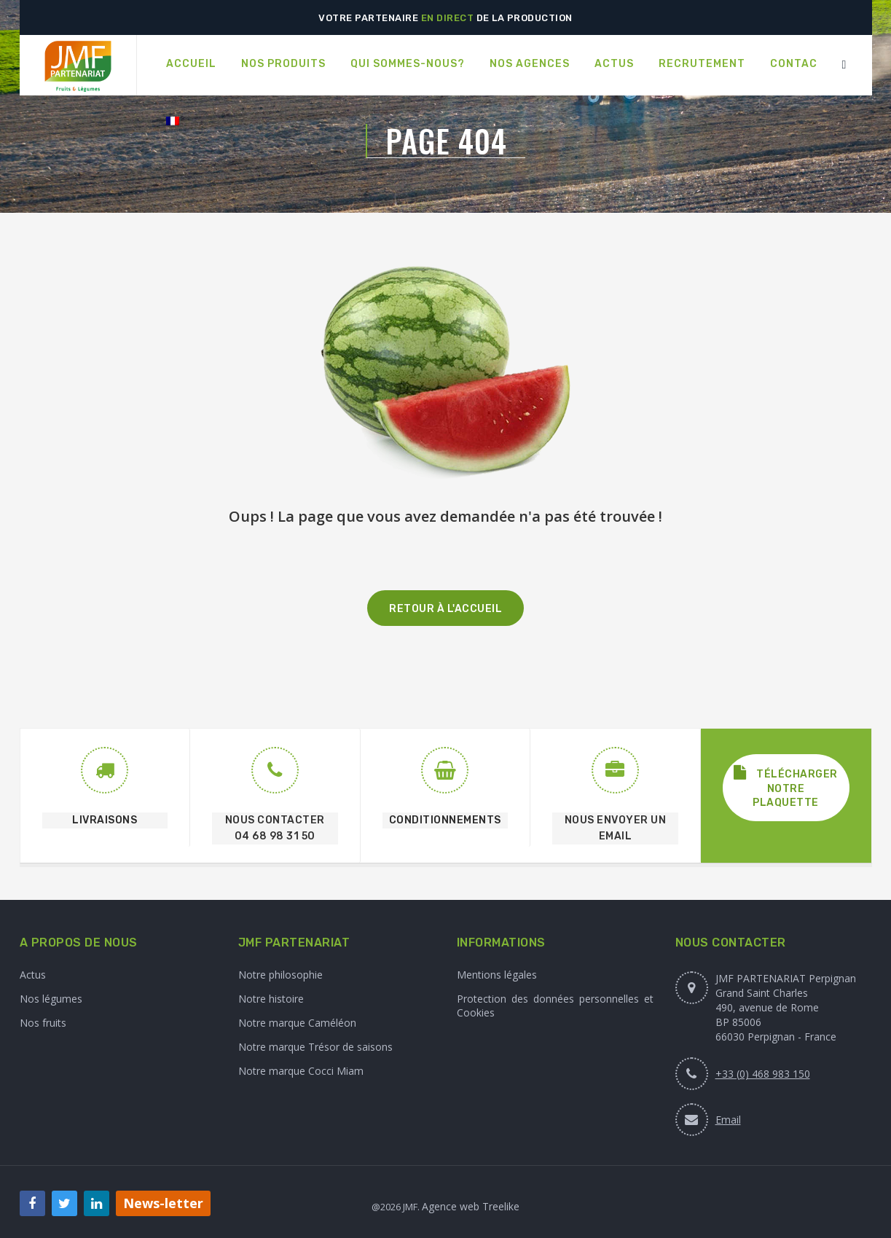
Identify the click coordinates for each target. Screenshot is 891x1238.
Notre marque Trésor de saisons (315, 1047)
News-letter (163, 1203)
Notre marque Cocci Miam (301, 1071)
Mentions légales (497, 975)
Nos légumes (51, 999)
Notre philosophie (280, 975)
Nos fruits (43, 1023)
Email (728, 1120)
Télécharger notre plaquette (786, 787)
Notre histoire (271, 999)
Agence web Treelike (470, 1206)
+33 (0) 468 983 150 (762, 1074)
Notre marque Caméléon (297, 1023)
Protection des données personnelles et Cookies (555, 1005)
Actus (33, 975)
